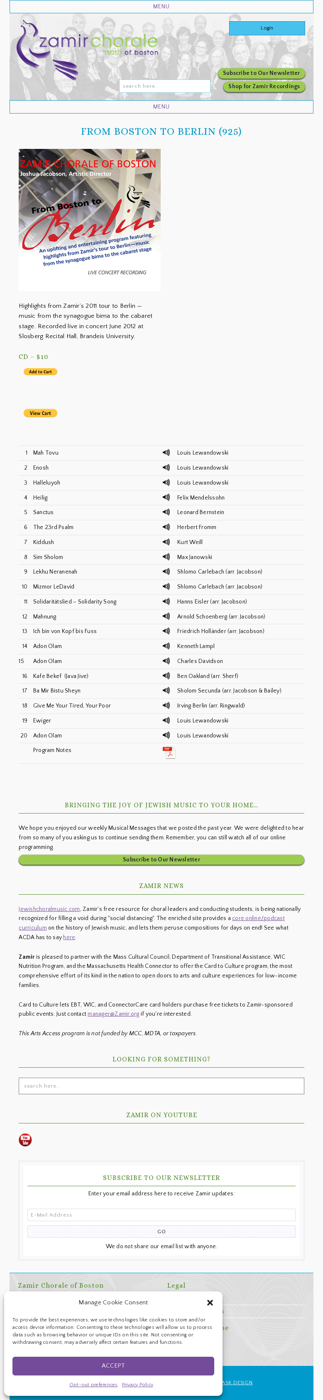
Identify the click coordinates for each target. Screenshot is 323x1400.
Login (267, 28)
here (69, 937)
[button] (210, 1303)
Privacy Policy (138, 1385)
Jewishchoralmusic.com (49, 909)
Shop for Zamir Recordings (264, 86)
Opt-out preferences (93, 1385)
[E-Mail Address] (161, 1215)
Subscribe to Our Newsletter (261, 73)
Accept (113, 1365)
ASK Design (237, 1382)
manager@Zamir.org (113, 1014)
